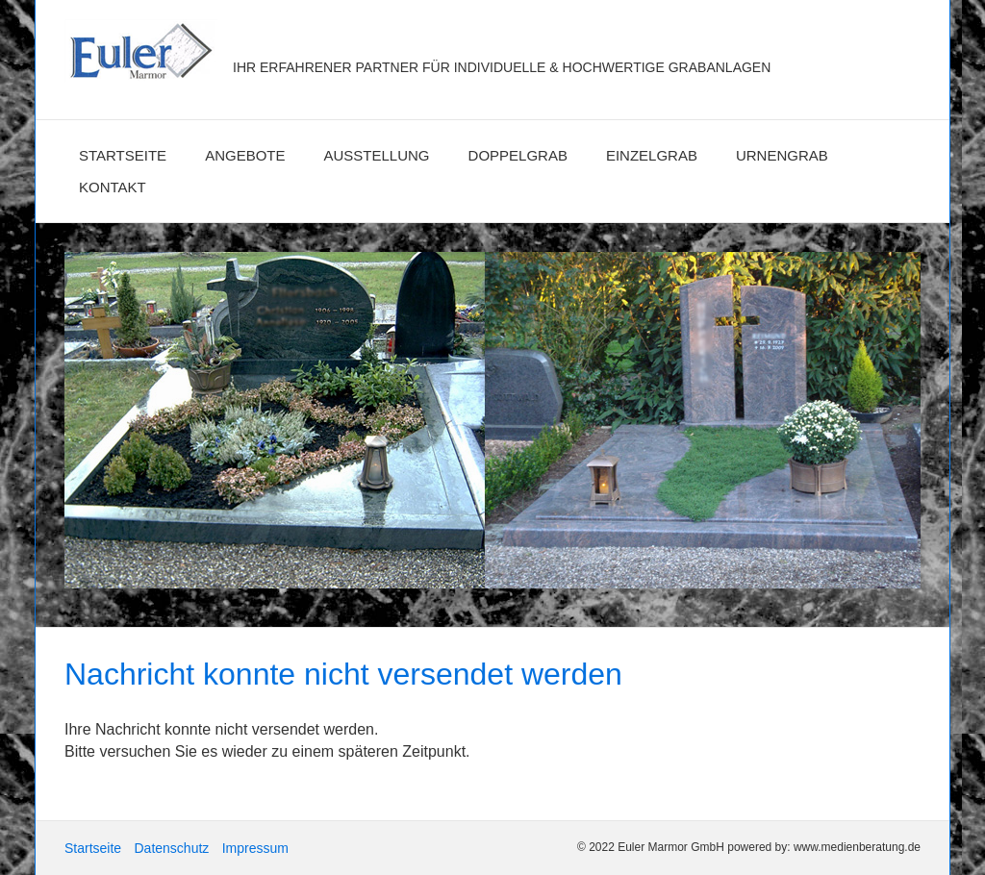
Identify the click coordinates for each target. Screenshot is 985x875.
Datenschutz (171, 848)
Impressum (255, 848)
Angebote (245, 155)
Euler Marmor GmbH (375, 36)
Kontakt (112, 187)
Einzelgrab (651, 155)
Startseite (122, 155)
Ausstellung (377, 155)
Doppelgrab (518, 155)
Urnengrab (782, 155)
